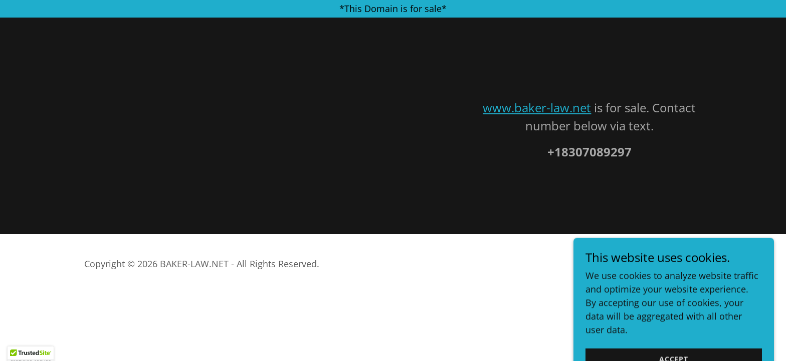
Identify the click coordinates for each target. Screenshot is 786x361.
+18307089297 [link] (589, 151)
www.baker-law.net (537, 107)
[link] (669, 272)
